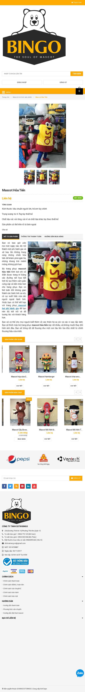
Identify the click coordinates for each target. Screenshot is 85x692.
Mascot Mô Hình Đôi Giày (71, 430)
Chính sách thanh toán (11, 581)
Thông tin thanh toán (31, 236)
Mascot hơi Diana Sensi (17, 430)
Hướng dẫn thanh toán (11, 605)
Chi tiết (16, 386)
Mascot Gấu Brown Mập (44, 430)
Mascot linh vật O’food (16, 377)
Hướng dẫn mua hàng (53, 236)
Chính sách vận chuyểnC (12, 589)
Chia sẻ (5, 230)
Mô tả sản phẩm (11, 236)
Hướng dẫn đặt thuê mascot (13, 613)
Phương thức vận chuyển (12, 609)
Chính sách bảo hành (11, 592)
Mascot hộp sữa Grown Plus (46, 377)
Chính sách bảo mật (10, 596)
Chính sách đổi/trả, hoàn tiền (13, 585)
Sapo (45, 689)
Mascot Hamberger (70, 377)
